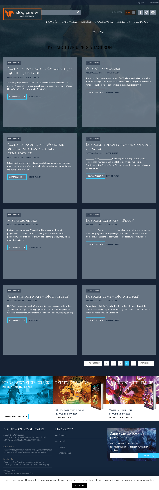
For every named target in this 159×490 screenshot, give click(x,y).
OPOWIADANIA (14, 63)
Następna (144, 363)
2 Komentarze (112, 92)
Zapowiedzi (70, 22)
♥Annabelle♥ (9, 471)
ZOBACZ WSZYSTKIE (14, 416)
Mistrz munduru (22, 220)
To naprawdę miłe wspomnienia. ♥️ (18, 473)
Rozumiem (79, 485)
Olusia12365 (18, 77)
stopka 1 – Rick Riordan (13, 435)
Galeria (62, 435)
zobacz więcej (49, 479)
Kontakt (98, 32)
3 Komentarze (34, 97)
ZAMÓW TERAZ (64, 417)
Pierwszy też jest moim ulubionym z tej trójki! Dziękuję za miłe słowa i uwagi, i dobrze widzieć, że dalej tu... (27, 450)
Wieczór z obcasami (103, 69)
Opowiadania (103, 22)
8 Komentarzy (112, 244)
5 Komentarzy (34, 177)
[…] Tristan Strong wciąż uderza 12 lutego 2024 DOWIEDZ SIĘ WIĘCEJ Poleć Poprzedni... (24, 438)
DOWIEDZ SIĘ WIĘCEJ (120, 417)
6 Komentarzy (112, 176)
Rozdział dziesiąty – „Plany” (110, 220)
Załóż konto (154, 3)
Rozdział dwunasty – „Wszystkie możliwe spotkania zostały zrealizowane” (35, 149)
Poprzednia (94, 363)
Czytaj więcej (15, 97)
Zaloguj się (140, 3)
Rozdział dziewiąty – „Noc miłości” (38, 296)
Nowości (52, 22)
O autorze (141, 22)
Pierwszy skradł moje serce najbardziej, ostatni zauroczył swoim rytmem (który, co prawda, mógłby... (26, 463)
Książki (86, 22)
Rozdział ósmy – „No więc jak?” (112, 296)
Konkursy (123, 22)
